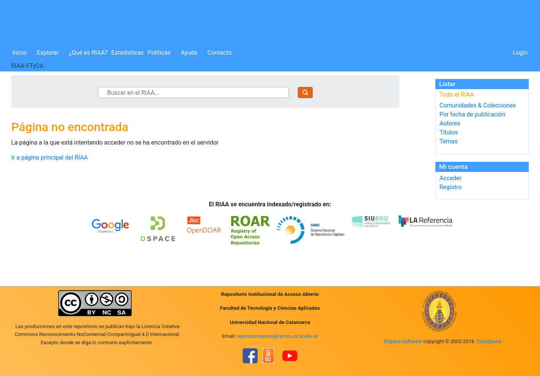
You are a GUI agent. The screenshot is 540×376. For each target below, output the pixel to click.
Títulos (449, 132)
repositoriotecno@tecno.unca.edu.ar (277, 336)
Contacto (219, 52)
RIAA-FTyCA (27, 65)
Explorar (47, 52)
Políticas (159, 52)
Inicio (19, 52)
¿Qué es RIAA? (88, 52)
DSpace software (403, 341)
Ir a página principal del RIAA (49, 157)
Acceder (451, 178)
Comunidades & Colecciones (478, 105)
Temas (449, 141)
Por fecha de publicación (473, 114)
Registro (451, 187)
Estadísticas (127, 52)
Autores (450, 123)
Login (520, 52)
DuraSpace (489, 341)
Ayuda (189, 52)
